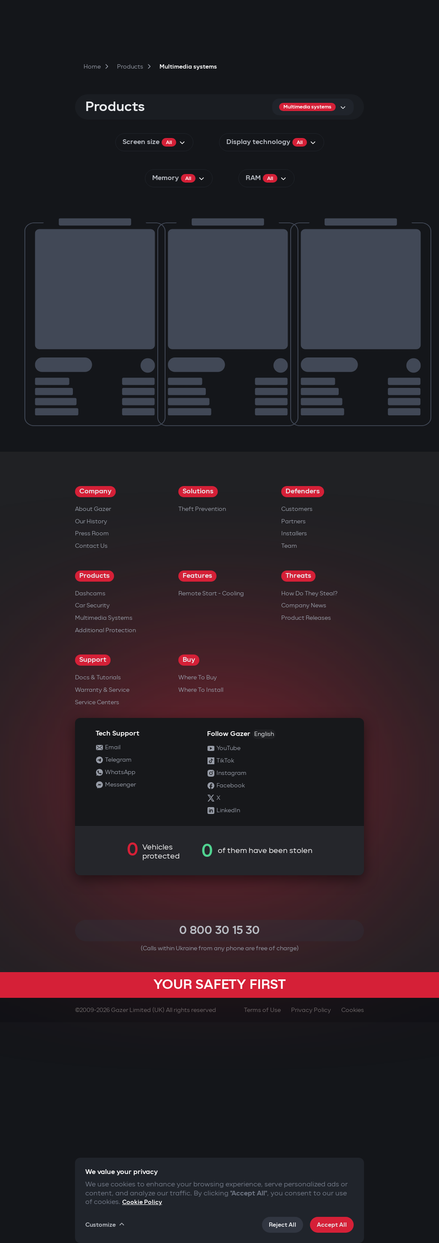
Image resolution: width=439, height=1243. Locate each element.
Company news (303, 826)
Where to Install (200, 910)
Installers (294, 754)
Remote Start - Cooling (211, 814)
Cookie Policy (142, 1202)
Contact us (91, 766)
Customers (297, 729)
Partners (293, 742)
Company (95, 712)
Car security (92, 826)
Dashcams (90, 814)
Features (197, 797)
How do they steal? (309, 814)
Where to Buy (197, 898)
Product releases (306, 838)
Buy (189, 881)
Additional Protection (105, 851)
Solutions (198, 712)
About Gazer (93, 729)
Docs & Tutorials (98, 898)
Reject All (282, 1224)
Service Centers (97, 923)
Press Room (92, 754)
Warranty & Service (102, 910)
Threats (298, 797)
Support (92, 881)
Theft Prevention (202, 729)
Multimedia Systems (103, 838)
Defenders (303, 712)
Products (94, 797)
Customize (105, 1224)
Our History (91, 742)
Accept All (332, 1224)
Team (289, 766)
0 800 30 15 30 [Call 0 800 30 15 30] (219, 1151)
